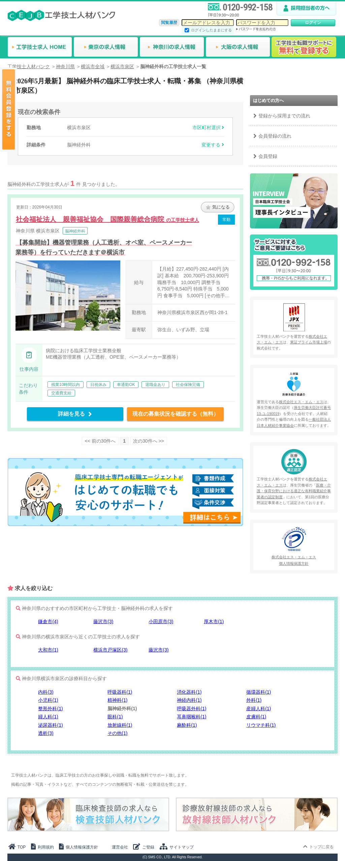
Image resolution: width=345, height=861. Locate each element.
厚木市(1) (214, 621)
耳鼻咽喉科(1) (191, 716)
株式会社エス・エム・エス (301, 402)
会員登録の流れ (274, 136)
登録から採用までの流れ (284, 115)
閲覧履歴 (169, 22)
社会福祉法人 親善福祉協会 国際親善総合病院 (107, 219)
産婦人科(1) (258, 708)
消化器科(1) (189, 692)
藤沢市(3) (103, 621)
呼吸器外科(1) (191, 708)
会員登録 (267, 156)
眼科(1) (115, 716)
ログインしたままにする (211, 30)
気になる (218, 207)
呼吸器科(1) (119, 692)
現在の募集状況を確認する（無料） (175, 414)
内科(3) (45, 692)
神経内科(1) (189, 700)
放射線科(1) (119, 725)
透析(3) (45, 733)
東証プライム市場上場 (308, 342)
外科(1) (253, 700)
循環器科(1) (258, 692)
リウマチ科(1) (261, 725)
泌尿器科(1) (50, 725)
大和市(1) (48, 649)
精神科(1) (117, 700)
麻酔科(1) (187, 725)
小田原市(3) (161, 621)
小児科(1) (48, 700)
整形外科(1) (50, 708)
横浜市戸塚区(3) (110, 649)
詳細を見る (75, 414)
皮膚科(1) (256, 716)
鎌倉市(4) (48, 621)
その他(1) (117, 733)
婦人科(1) (48, 716)
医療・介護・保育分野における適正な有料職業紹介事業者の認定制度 (294, 491)
